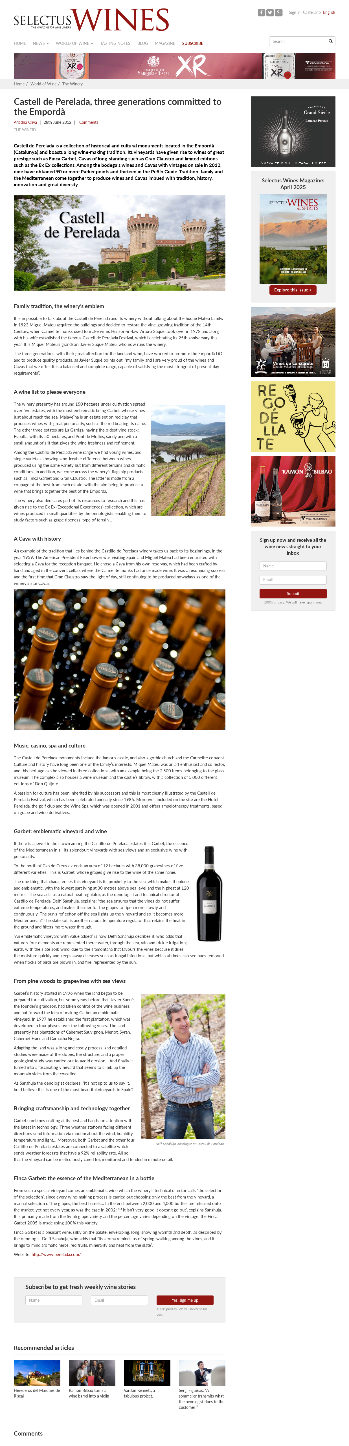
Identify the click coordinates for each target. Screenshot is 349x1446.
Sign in (294, 12)
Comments (88, 122)
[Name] (293, 566)
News (41, 43)
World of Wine (43, 83)
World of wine (74, 43)
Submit (293, 593)
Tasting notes (115, 43)
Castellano (312, 12)
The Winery (72, 83)
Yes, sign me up (185, 1300)
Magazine (165, 43)
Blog (142, 43)
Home (20, 43)
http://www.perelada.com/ (56, 1254)
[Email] (293, 580)
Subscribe (192, 43)
